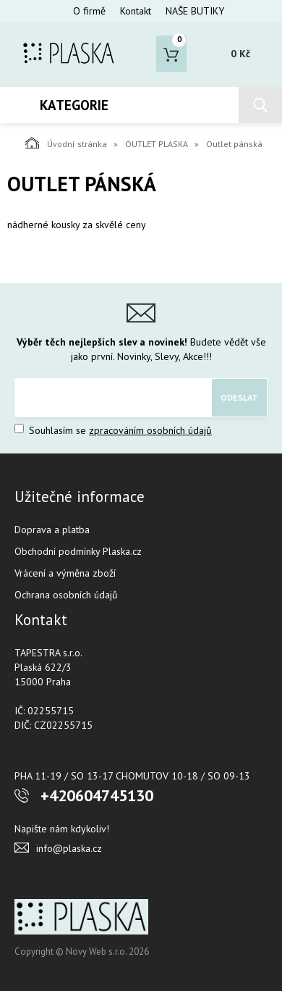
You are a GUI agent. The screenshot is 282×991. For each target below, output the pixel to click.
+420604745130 (96, 795)
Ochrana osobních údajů (66, 594)
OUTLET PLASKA (156, 143)
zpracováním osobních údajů (150, 430)
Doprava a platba (52, 529)
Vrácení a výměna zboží (65, 573)
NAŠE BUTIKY (195, 10)
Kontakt (135, 10)
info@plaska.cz (69, 848)
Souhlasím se (113, 430)
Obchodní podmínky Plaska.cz (78, 551)
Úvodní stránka (66, 142)
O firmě (89, 10)
